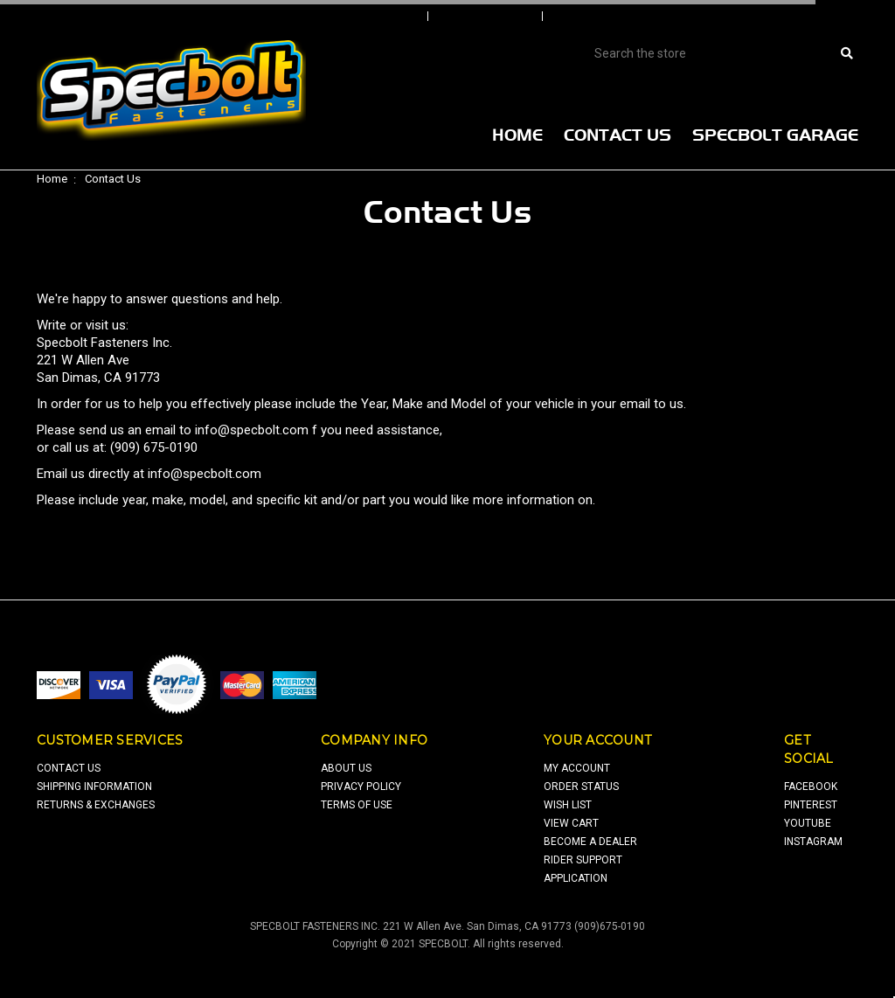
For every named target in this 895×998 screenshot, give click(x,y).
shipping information (94, 786)
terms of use (356, 805)
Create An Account (617, 16)
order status (581, 786)
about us (346, 768)
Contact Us (617, 134)
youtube (807, 823)
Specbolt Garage (775, 134)
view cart (571, 823)
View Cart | (766, 16)
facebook (810, 786)
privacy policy (361, 786)
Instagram (813, 841)
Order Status (486, 16)
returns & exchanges (96, 805)
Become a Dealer (590, 841)
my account (577, 768)
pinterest (810, 805)
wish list (568, 805)
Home (517, 134)
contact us (69, 768)
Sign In (392, 16)
